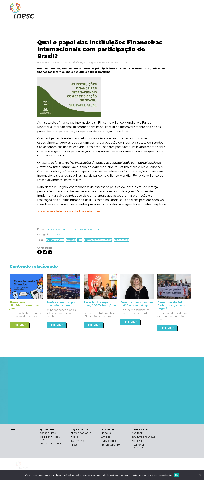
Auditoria (137, 433)
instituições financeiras (98, 240)
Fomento (137, 441)
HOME (13, 430)
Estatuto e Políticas (143, 437)
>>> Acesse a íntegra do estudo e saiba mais (68, 211)
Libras (139, 5)
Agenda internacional (87, 229)
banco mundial (55, 240)
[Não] (200, 475)
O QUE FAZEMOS (136, 15)
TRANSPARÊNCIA (180, 15)
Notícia (56, 234)
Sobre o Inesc (48, 433)
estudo (71, 240)
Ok (176, 475)
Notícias (106, 433)
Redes (74, 445)
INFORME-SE (158, 15)
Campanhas (77, 441)
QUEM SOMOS (113, 15)
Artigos (105, 437)
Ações (74, 437)
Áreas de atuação (81, 433)
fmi (80, 240)
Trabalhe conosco (51, 443)
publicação (121, 240)
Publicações (108, 441)
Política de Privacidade (139, 446)
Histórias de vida (110, 445)
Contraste (154, 5)
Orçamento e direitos (59, 229)
